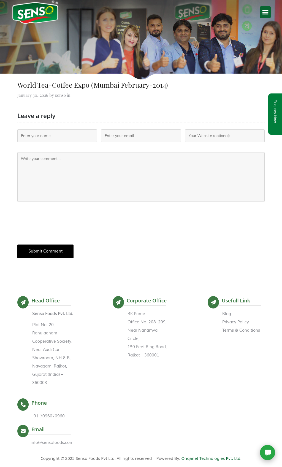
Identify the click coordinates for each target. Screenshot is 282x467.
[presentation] (59, 223)
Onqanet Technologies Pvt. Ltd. (211, 458)
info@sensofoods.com (52, 442)
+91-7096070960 (48, 416)
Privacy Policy (235, 322)
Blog (226, 313)
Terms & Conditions (241, 330)
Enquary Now (275, 111)
